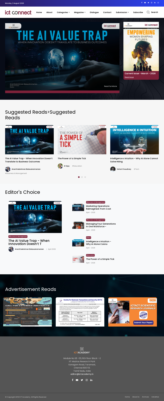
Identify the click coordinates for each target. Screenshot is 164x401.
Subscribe (138, 12)
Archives (145, 397)
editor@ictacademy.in (82, 374)
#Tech (136, 169)
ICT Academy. (25, 397)
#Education (77, 166)
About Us (135, 397)
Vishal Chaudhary (124, 169)
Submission (121, 12)
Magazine (79, 12)
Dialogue (94, 12)
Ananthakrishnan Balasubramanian (26, 169)
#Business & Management (16, 173)
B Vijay (67, 166)
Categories (62, 12)
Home (39, 12)
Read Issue (129, 77)
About (49, 12)
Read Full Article (110, 86)
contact (107, 12)
